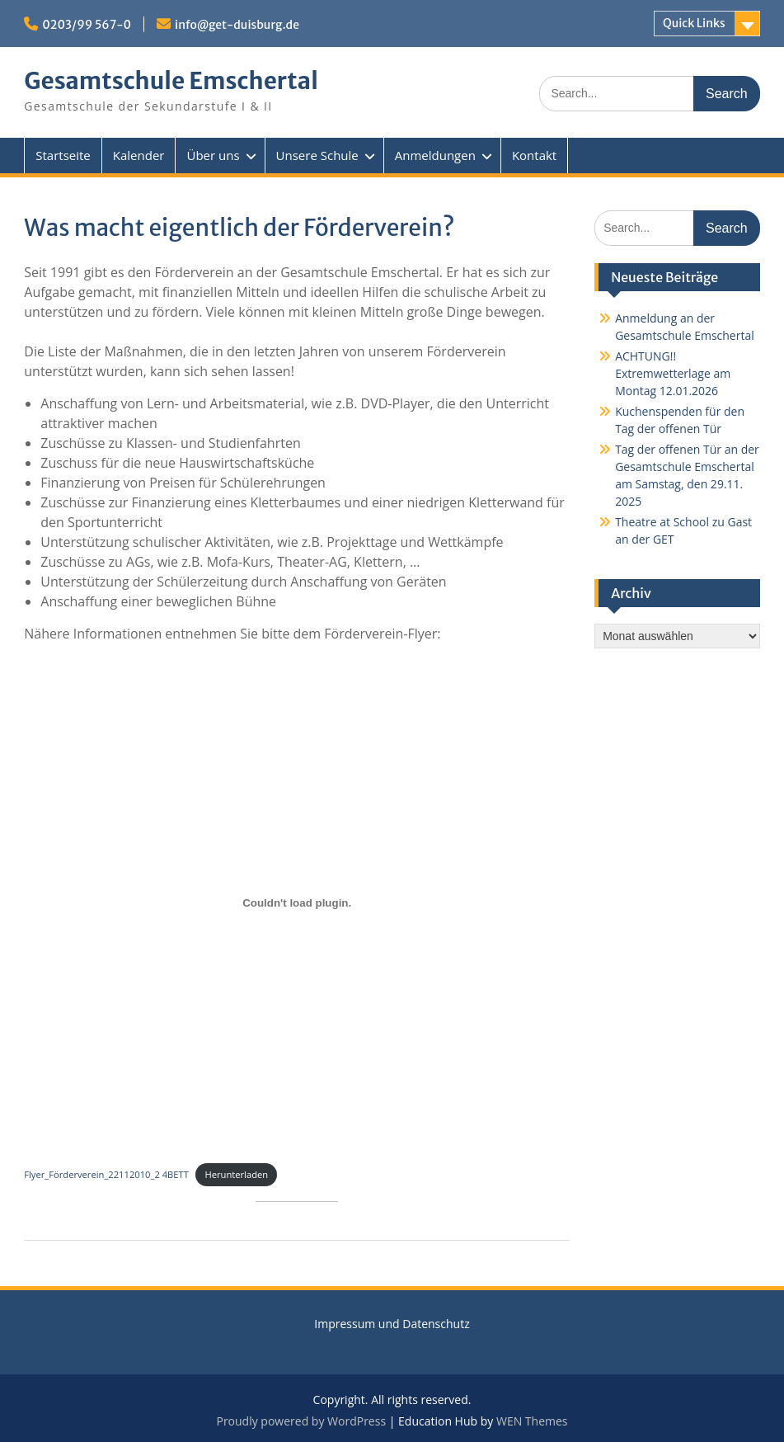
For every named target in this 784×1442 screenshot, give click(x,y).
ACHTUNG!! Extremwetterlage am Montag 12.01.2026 (672, 373)
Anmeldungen (435, 155)
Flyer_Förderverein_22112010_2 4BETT (106, 1174)
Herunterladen (236, 1174)
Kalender (139, 155)
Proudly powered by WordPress (301, 1421)
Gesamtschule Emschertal (170, 81)
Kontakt (534, 155)
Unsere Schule (317, 155)
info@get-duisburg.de (237, 24)
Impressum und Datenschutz (391, 1323)
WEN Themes (532, 1421)
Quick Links (694, 23)
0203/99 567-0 (86, 24)
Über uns (212, 155)
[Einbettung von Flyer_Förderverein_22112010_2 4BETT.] (297, 903)
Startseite (63, 155)
